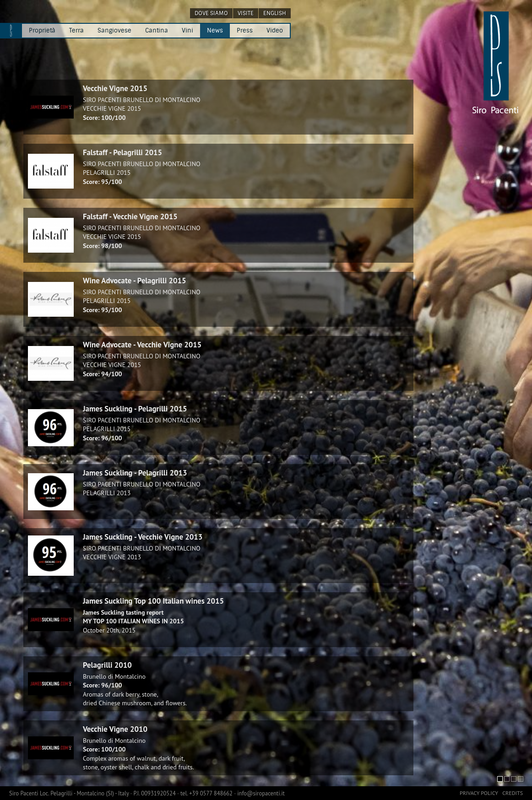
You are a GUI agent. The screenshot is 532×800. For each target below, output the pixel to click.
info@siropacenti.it (261, 793)
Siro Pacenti (24, 793)
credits (512, 792)
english (274, 13)
